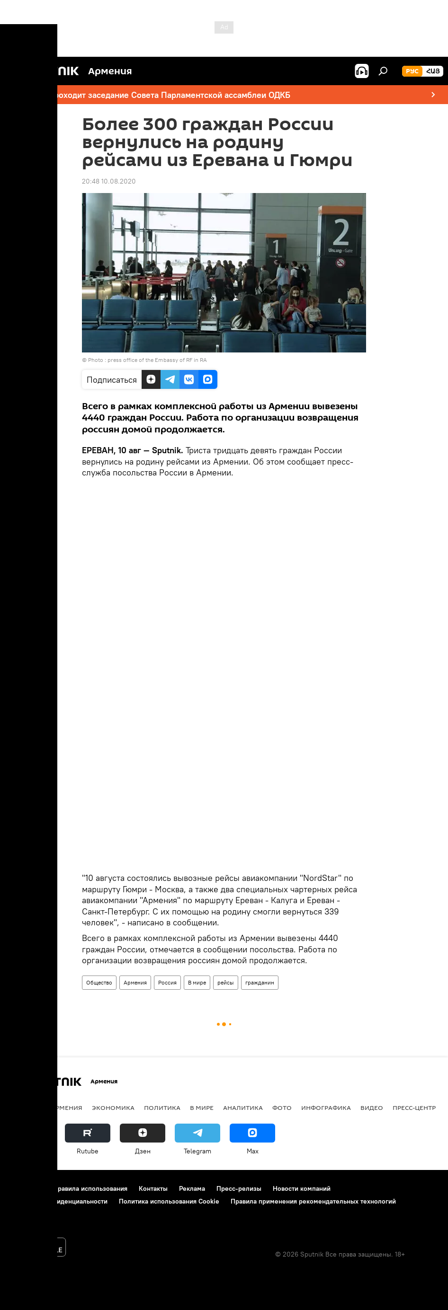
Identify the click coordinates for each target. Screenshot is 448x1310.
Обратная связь (33, 1214)
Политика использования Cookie (169, 1201)
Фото (282, 1107)
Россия (167, 982)
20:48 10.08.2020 (109, 181)
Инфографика (326, 1107)
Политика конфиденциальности (59, 1201)
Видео (371, 1107)
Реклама (192, 1188)
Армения (135, 982)
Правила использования (90, 1188)
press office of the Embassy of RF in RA (157, 359)
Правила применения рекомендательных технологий (313, 1201)
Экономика (113, 1107)
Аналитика (243, 1107)
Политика (162, 1107)
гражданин (259, 982)
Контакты (153, 1188)
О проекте (26, 1188)
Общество (99, 982)
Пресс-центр (414, 1107)
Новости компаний (302, 1188)
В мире (197, 982)
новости (26, 1107)
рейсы (225, 982)
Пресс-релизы (238, 1188)
